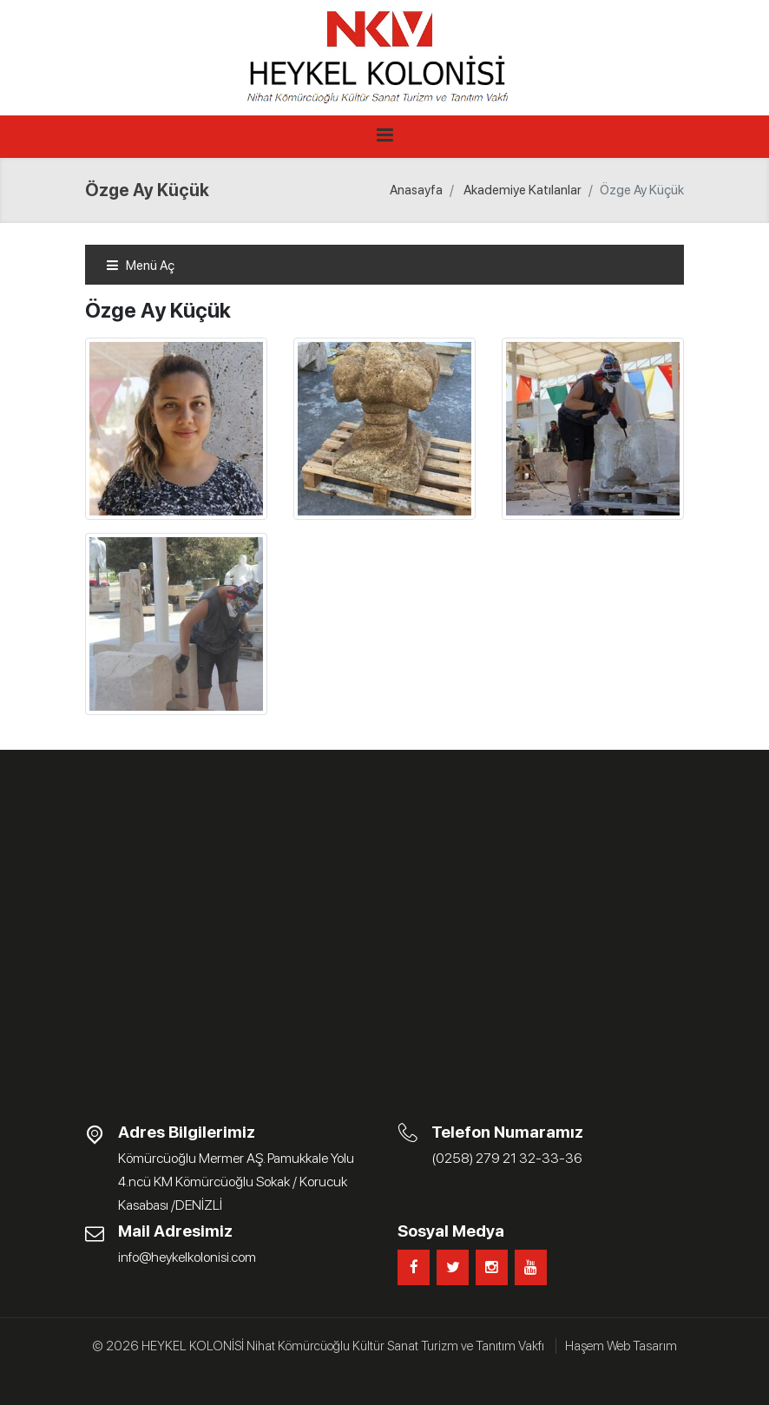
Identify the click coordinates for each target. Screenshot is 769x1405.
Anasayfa (416, 190)
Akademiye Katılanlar (522, 190)
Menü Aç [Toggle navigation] (140, 265)
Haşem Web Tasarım (621, 1346)
